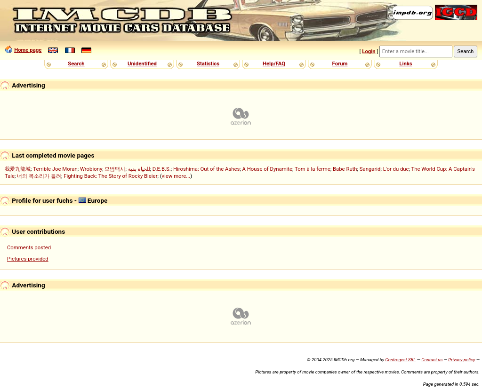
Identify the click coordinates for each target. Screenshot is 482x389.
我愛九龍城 (18, 169)
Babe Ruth (345, 169)
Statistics (208, 63)
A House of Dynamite (267, 169)
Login (368, 51)
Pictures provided (27, 258)
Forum (340, 63)
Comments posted (29, 247)
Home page (27, 50)
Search (76, 63)
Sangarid (370, 169)
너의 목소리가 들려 (39, 176)
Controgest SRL (400, 359)
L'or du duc (396, 169)
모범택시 (114, 169)
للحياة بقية (139, 169)
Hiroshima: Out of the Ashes (206, 169)
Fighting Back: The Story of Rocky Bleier (110, 176)
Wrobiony (91, 169)
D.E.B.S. (162, 169)
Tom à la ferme (312, 169)
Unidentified (142, 63)
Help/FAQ (274, 63)
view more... (176, 176)
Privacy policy (461, 359)
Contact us (431, 359)
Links (405, 63)
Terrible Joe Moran (55, 169)
